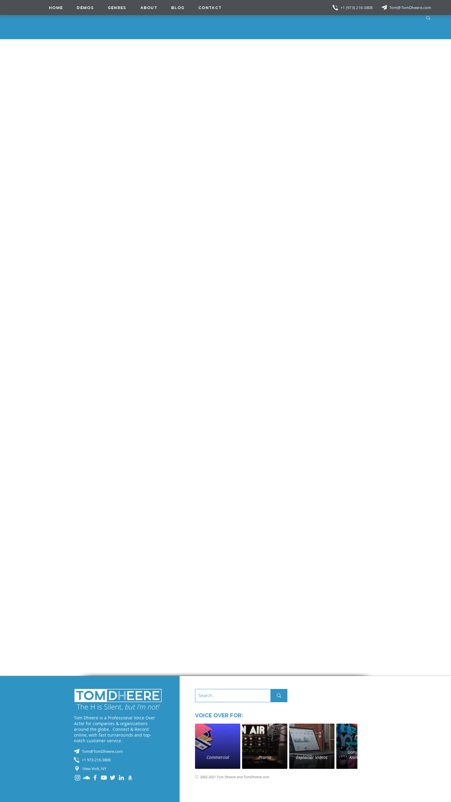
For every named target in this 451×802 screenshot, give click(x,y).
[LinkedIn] (121, 777)
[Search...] (228, 695)
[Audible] (130, 777)
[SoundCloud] (86, 777)
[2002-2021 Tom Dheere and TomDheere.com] (239, 777)
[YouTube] (103, 777)
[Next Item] (348, 746)
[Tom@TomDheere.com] (411, 7)
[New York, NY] (118, 768)
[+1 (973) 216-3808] (357, 7)
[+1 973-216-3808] (118, 760)
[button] (117, 7)
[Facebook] (95, 777)
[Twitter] (112, 777)
